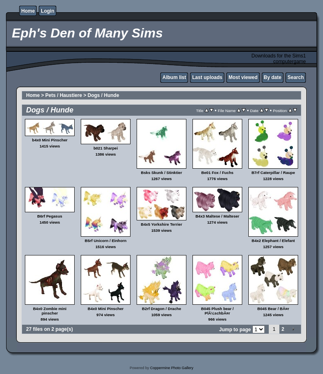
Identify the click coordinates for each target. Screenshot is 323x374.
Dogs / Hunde (103, 95)
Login (47, 11)
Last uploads (207, 77)
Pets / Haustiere (63, 95)
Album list (174, 77)
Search (296, 77)
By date (272, 77)
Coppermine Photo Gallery (171, 368)
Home (28, 11)
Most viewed (242, 77)
